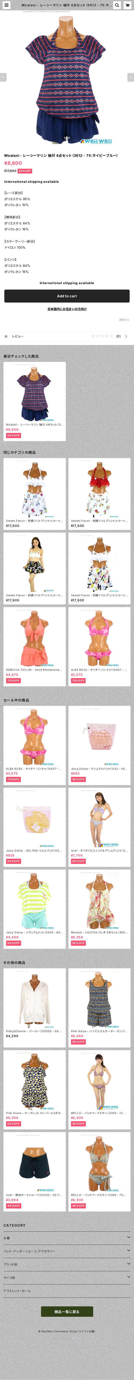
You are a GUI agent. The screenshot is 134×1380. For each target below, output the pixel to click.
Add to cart (67, 296)
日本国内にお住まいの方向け (67, 309)
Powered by (67, 1338)
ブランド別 (10, 1264)
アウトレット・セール (17, 1291)
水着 (6, 1238)
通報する (124, 319)
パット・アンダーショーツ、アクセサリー (29, 1251)
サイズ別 (9, 1278)
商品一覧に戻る (67, 1312)
